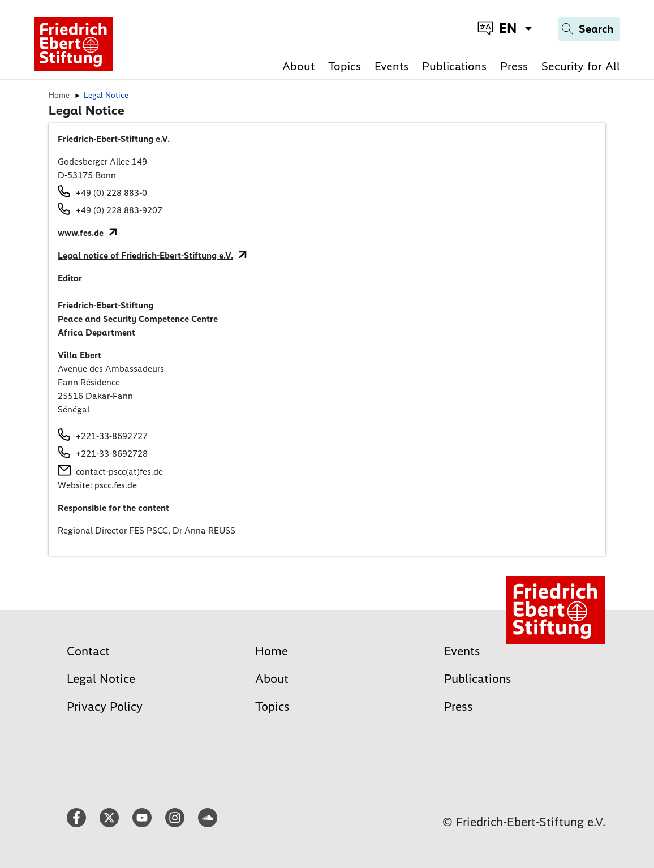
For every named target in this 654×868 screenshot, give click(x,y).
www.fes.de (81, 232)
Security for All (580, 66)
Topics (344, 66)
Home (271, 651)
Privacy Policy (105, 706)
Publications (454, 66)
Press (514, 66)
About (298, 66)
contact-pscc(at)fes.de (119, 471)
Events (391, 66)
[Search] (589, 29)
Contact (88, 651)
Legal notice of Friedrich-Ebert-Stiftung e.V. (145, 255)
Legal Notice (101, 678)
